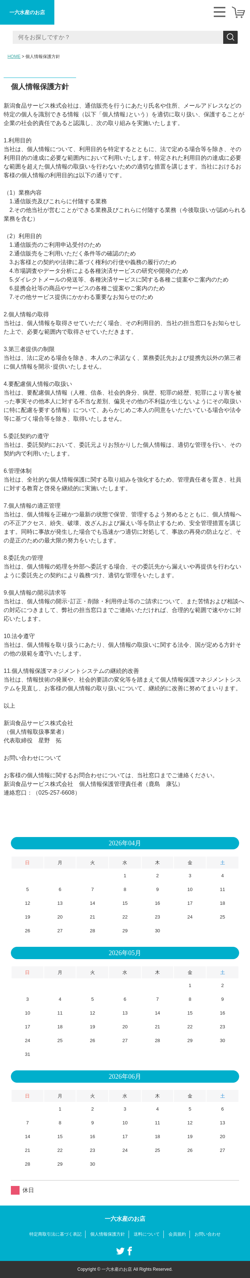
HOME (14, 56)
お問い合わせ (208, 1234)
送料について (147, 1234)
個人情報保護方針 (107, 1234)
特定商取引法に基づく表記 (55, 1234)
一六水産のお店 (27, 12)
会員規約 (177, 1234)
